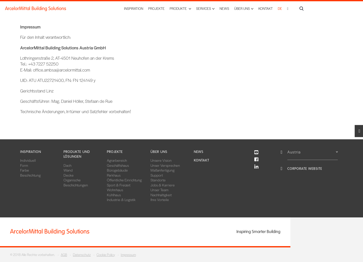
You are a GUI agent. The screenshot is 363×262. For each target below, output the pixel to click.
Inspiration (133, 8)
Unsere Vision (161, 160)
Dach (67, 165)
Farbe (24, 170)
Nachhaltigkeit (161, 194)
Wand (68, 170)
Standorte (158, 179)
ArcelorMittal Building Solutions (35, 8)
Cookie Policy (106, 254)
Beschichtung (30, 175)
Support (156, 175)
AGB (64, 254)
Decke (69, 175)
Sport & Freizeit (118, 184)
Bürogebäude (117, 170)
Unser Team (159, 189)
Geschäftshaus (118, 165)
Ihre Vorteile (159, 199)
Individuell (28, 160)
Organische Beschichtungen (76, 182)
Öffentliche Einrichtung (124, 179)
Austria (312, 151)
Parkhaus (113, 175)
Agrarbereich (117, 160)
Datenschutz (82, 254)
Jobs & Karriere (162, 184)
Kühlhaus (114, 194)
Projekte (156, 8)
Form (24, 165)
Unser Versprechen (165, 165)
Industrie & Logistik (121, 199)
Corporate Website (304, 169)
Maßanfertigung (162, 170)
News (224, 8)
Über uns (158, 152)
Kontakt (265, 8)
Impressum (128, 254)
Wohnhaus (115, 189)
